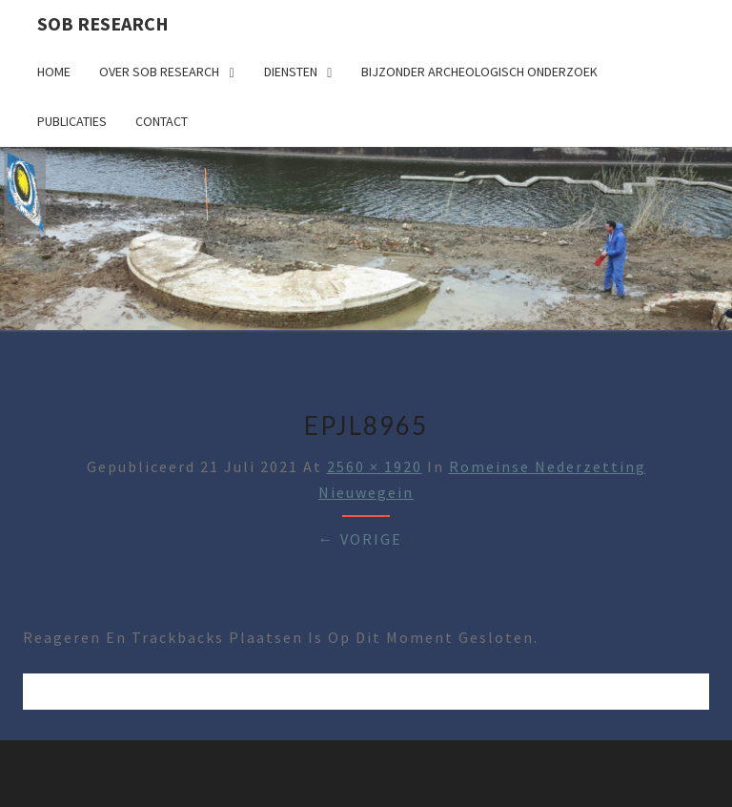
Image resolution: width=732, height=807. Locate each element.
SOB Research (103, 23)
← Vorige (360, 538)
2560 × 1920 (374, 466)
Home (54, 71)
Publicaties (72, 121)
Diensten (290, 71)
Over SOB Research (159, 71)
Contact (161, 121)
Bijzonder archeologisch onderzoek (479, 71)
